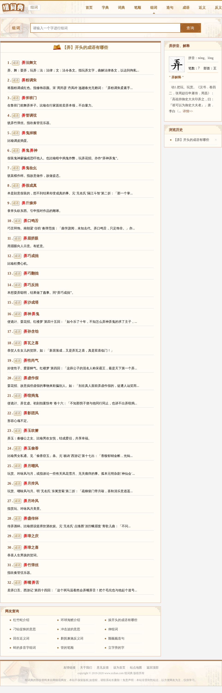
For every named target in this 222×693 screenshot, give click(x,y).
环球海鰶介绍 (70, 620)
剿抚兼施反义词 (72, 638)
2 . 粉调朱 (22, 80)
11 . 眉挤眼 (22, 238)
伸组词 (113, 629)
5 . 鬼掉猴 (22, 133)
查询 (190, 28)
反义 (218, 7)
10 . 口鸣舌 (23, 221)
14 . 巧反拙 (23, 285)
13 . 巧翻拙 (23, 273)
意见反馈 (103, 667)
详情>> (188, 111)
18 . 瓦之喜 (23, 343)
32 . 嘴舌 (23, 582)
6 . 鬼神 (22, 150)
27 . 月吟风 (23, 501)
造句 (169, 7)
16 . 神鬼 (23, 314)
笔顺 (137, 7)
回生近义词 (21, 638)
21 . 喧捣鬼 (23, 396)
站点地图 (136, 667)
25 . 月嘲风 (23, 466)
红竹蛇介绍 (21, 620)
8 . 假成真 (22, 186)
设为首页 (119, 667)
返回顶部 (153, 667)
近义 (202, 7)
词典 (121, 7)
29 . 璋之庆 (23, 536)
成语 (186, 7)
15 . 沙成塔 (23, 302)
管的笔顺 (67, 647)
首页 (89, 7)
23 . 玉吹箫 (23, 431)
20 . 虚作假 (23, 378)
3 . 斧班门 (22, 98)
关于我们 (86, 667)
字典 (105, 7)
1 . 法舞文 (22, 63)
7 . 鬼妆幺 (22, 168)
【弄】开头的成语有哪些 (191, 140)
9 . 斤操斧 (22, 203)
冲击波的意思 (70, 629)
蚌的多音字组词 (24, 647)
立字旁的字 (116, 647)
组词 (153, 7)
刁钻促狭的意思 (24, 629)
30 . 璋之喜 (23, 547)
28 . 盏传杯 (23, 518)
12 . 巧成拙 (23, 256)
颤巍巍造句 (116, 638)
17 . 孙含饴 (23, 331)
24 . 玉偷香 (23, 448)
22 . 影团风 (23, 413)
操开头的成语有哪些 (122, 620)
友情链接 (69, 667)
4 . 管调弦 (22, 115)
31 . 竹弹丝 (23, 565)
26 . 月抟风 (23, 483)
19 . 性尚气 (23, 360)
